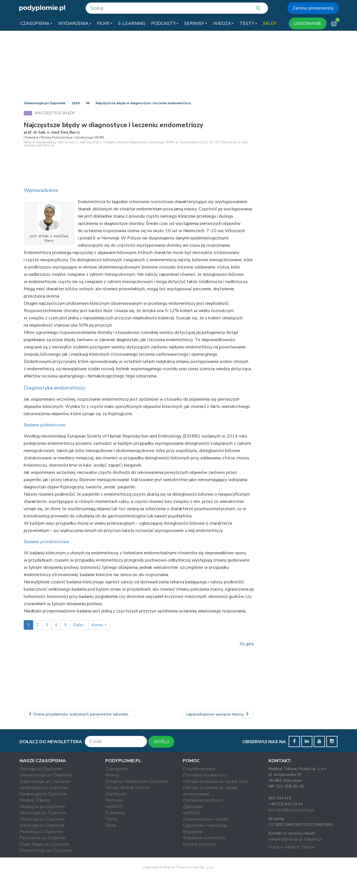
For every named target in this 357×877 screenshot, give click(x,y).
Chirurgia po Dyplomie (41, 769)
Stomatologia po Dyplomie (46, 850)
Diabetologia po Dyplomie (45, 781)
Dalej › (79, 625)
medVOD (114, 806)
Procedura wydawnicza (205, 775)
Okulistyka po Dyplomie (42, 819)
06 (88, 103)
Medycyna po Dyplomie (42, 806)
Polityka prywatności (203, 800)
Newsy (112, 775)
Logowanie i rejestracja (205, 825)
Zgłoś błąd (193, 806)
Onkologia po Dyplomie (42, 825)
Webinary (114, 800)
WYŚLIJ (161, 742)
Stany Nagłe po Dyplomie (44, 844)
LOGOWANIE (307, 23)
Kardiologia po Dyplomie (43, 794)
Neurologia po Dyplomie (43, 813)
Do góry (247, 644)
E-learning (115, 813)
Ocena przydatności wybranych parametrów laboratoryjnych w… (81, 714)
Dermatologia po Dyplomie (46, 775)
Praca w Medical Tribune (292, 847)
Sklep (110, 825)
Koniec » (99, 625)
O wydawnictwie (199, 769)
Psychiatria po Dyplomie (43, 838)
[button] (36, 23)
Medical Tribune (35, 800)
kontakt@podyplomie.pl (292, 810)
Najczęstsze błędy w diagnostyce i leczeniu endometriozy (143, 103)
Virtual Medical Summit (127, 787)
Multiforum (115, 794)
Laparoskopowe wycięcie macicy (218, 714)
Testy (111, 819)
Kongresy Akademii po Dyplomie (136, 781)
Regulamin (193, 832)
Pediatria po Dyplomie (41, 832)
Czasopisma (116, 769)
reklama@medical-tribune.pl (295, 839)
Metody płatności (199, 844)
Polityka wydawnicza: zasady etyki (216, 781)
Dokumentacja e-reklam (205, 819)
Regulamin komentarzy (204, 838)
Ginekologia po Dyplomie (45, 103)
